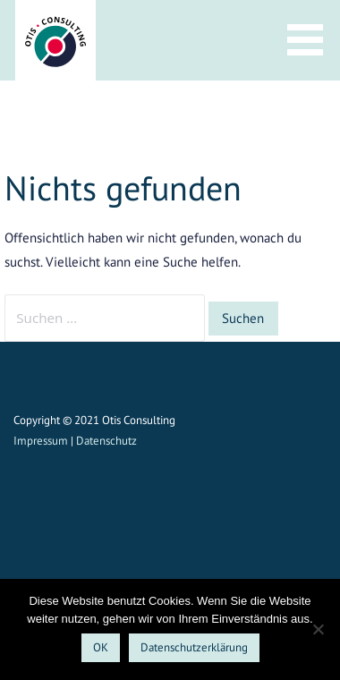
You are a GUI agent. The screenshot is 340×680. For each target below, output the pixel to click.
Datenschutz (106, 440)
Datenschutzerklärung (194, 647)
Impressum (40, 440)
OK (100, 647)
